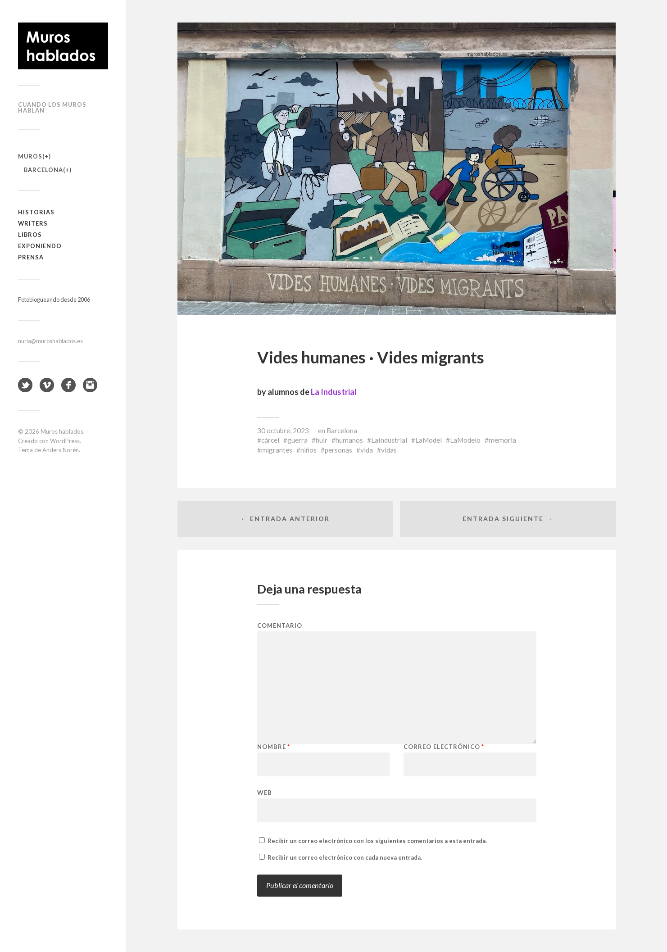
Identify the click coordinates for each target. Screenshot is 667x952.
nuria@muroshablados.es (50, 341)
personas (338, 450)
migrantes (276, 450)
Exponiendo (40, 245)
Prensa (31, 257)
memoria (502, 440)
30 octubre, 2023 (283, 430)
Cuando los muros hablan (52, 107)
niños (308, 450)
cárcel (270, 440)
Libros (30, 234)
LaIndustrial (389, 440)
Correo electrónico (444, 747)
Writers (33, 223)
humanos (349, 440)
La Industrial (334, 392)
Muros (30, 156)
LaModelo (465, 440)
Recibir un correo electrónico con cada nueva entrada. (345, 857)
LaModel (428, 440)
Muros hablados (62, 431)
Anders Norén (60, 449)
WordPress (65, 440)
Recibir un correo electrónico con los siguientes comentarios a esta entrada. (377, 840)
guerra (297, 440)
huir (321, 440)
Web (264, 792)
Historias (36, 212)
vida (366, 450)
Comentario (279, 626)
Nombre (273, 747)
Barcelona (43, 169)
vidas (389, 450)
